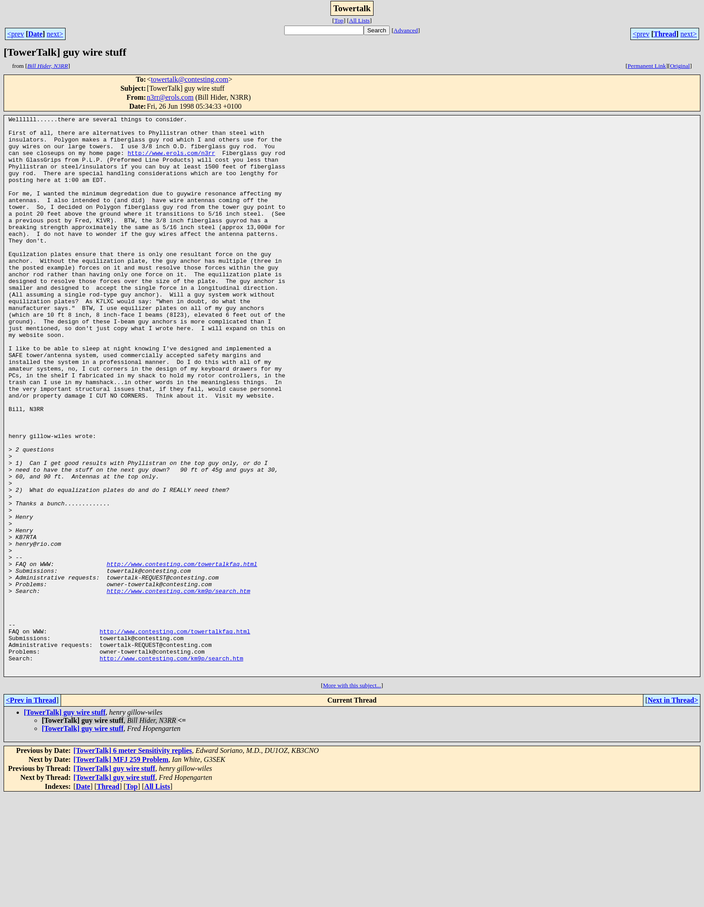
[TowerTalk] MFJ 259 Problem (121, 871)
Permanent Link (647, 65)
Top (338, 20)
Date (35, 34)
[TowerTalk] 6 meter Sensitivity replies (133, 862)
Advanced (406, 30)
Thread (665, 34)
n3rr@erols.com (170, 97)
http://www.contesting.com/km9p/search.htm (178, 686)
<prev (15, 34)
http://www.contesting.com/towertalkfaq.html (181, 654)
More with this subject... (352, 797)
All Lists (359, 20)
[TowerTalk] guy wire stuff (65, 824)
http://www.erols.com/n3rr (171, 161)
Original (680, 65)
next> (55, 34)
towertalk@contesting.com (189, 79)
